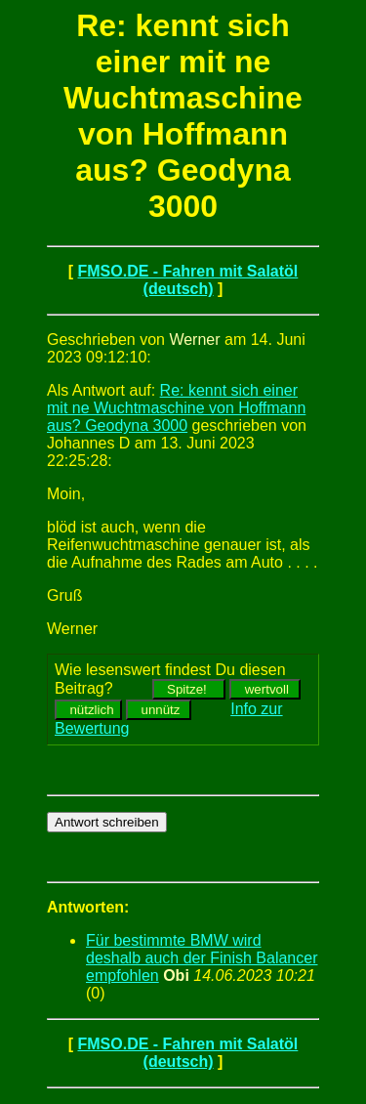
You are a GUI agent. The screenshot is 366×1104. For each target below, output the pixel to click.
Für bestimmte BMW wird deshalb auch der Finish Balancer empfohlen (201, 958)
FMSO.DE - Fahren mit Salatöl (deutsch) (187, 280)
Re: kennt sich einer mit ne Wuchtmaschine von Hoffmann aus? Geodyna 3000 (176, 408)
